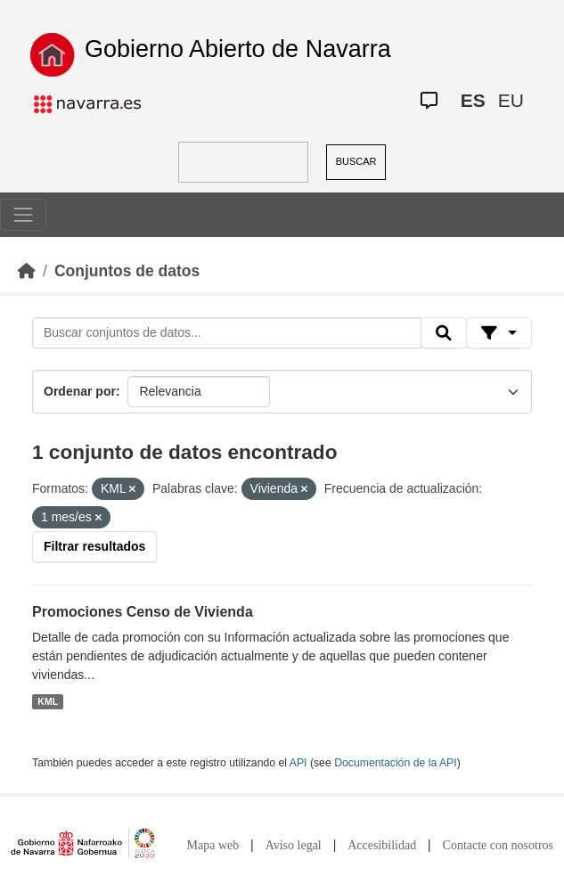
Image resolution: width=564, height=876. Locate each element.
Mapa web (213, 845)
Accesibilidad (381, 845)
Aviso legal (294, 845)
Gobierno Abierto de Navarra (238, 49)
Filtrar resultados (94, 546)
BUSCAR (356, 161)
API (298, 763)
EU (511, 100)
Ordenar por (80, 391)
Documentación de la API (395, 763)
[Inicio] (27, 271)
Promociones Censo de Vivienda (142, 611)
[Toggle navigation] (23, 215)
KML (47, 701)
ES (473, 100)
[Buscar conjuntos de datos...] (226, 333)
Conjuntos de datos (127, 271)
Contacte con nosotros (498, 845)
